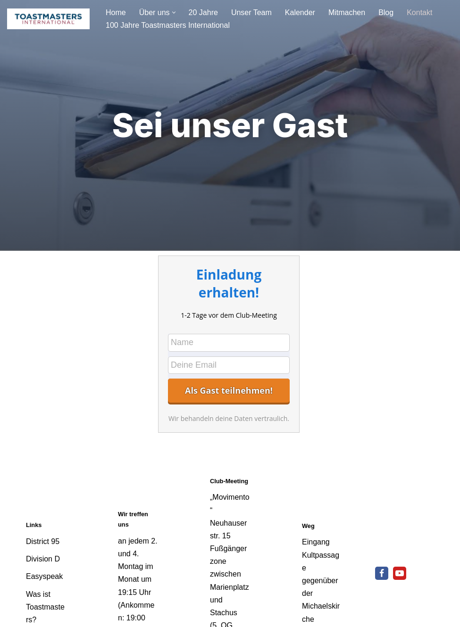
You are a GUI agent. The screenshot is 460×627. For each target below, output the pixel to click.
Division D (43, 559)
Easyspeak (44, 576)
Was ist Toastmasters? (45, 607)
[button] (174, 12)
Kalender (300, 12)
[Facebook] (381, 573)
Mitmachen (346, 12)
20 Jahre (203, 12)
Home (116, 12)
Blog (385, 12)
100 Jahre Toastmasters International (168, 25)
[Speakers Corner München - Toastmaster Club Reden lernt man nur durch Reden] (48, 18)
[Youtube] (399, 573)
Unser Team (251, 12)
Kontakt (419, 12)
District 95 (42, 541)
